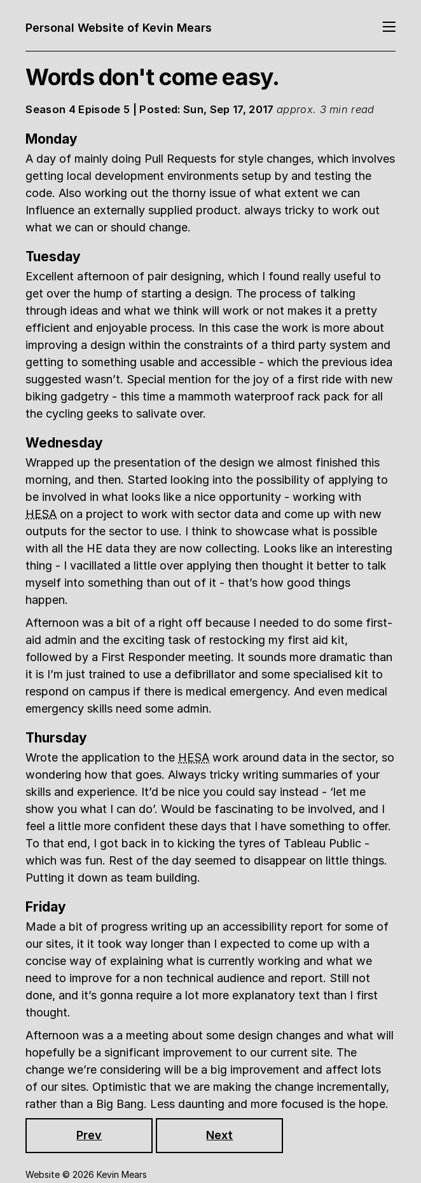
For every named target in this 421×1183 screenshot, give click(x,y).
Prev (89, 1135)
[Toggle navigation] (389, 27)
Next (219, 1135)
